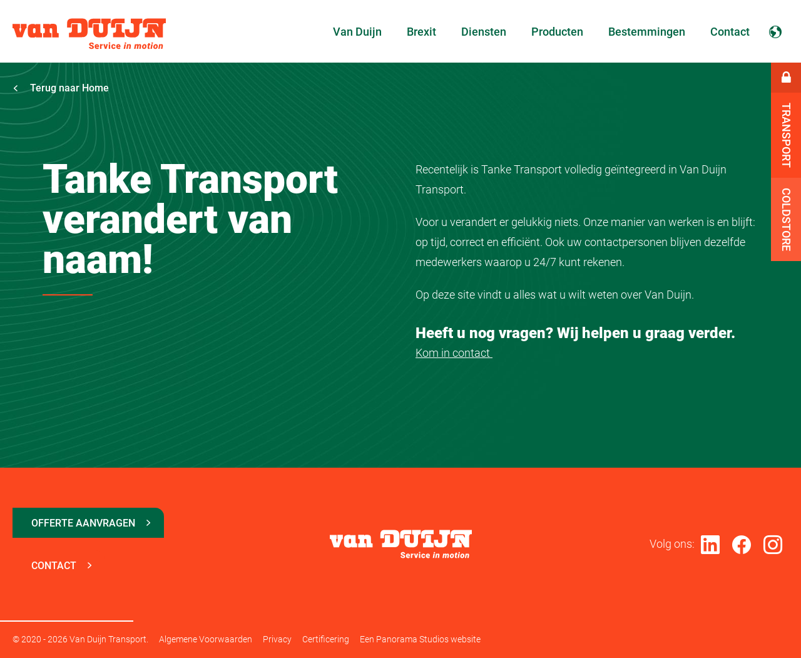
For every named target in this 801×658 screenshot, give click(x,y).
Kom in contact (454, 352)
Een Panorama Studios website (420, 639)
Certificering (325, 639)
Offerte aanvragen (83, 523)
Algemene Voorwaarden (205, 639)
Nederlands (775, 31)
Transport (786, 135)
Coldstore (786, 219)
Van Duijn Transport (89, 34)
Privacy (277, 639)
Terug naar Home (61, 88)
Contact (53, 566)
